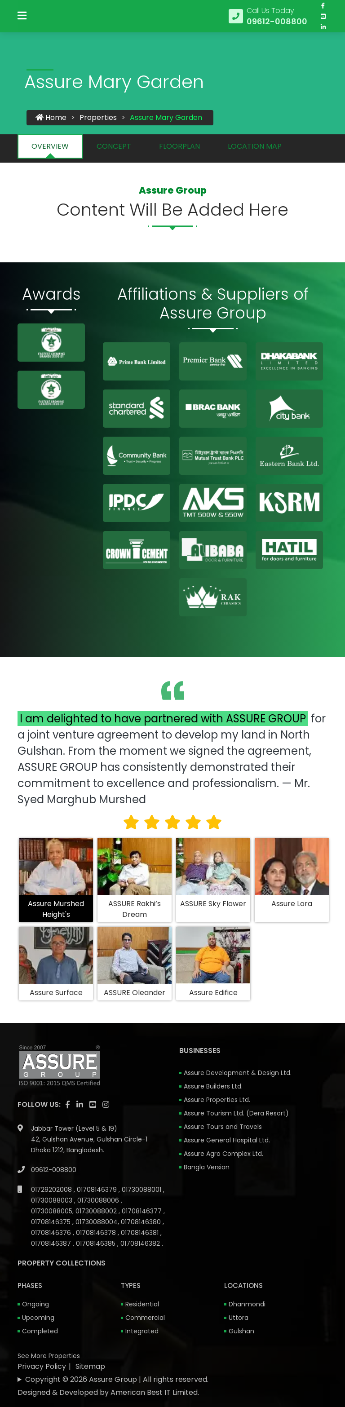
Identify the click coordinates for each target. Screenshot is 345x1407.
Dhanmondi (247, 1304)
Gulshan (241, 1331)
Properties (98, 118)
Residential (142, 1304)
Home (50, 118)
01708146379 (98, 1190)
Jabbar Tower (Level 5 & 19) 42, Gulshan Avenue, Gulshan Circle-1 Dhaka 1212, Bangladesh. (89, 1139)
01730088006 (99, 1200)
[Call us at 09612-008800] (268, 22)
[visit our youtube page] (322, 22)
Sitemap (90, 1367)
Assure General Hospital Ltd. (227, 1140)
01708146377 (143, 1211)
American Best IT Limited (154, 1393)
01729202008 (52, 1190)
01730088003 (52, 1200)
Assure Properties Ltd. (217, 1100)
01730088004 (96, 1222)
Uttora (238, 1318)
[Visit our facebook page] (322, 11)
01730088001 (142, 1190)
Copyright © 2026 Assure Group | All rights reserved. (116, 1380)
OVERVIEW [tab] (50, 147)
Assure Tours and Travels (223, 1127)
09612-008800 (53, 1170)
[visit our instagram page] (105, 1105)
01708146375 (51, 1222)
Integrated (142, 1331)
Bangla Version (207, 1167)
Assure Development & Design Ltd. (238, 1073)
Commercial (145, 1318)
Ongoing (35, 1304)
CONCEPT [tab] (114, 147)
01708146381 (140, 1233)
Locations (243, 1286)
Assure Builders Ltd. (213, 1086)
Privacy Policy (42, 1367)
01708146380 (142, 1222)
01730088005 (51, 1211)
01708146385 (96, 1243)
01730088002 (97, 1211)
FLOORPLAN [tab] (179, 147)
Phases (30, 1286)
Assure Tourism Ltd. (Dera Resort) (236, 1113)
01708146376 (52, 1233)
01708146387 (52, 1243)
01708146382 (141, 1243)
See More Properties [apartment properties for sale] (49, 1356)
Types (131, 1286)
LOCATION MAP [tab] (255, 147)
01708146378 (97, 1233)
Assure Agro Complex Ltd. (223, 1154)
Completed (40, 1331)
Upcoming (38, 1318)
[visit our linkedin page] (322, 32)
